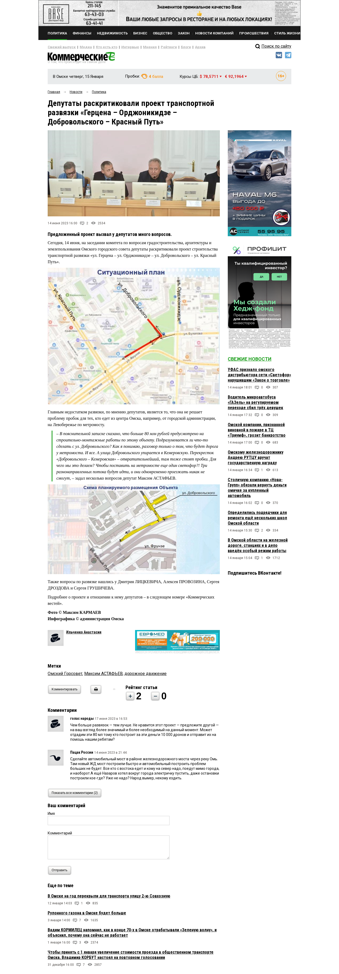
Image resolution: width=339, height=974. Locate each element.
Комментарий (60, 835)
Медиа (80, 47)
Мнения (136, 47)
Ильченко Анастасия (83, 634)
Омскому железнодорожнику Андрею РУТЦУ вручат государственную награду (255, 459)
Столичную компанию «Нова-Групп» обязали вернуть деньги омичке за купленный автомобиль (257, 489)
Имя (51, 816)
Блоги (168, 47)
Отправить (61, 872)
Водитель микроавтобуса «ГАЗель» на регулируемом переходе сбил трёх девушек (255, 404)
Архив (181, 47)
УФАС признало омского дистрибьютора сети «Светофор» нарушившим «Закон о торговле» (259, 377)
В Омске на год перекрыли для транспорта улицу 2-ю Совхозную (109, 898)
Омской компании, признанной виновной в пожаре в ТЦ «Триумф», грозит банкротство (257, 432)
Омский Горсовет (65, 675)
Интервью (119, 47)
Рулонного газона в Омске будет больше (87, 915)
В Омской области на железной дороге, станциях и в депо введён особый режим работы (258, 547)
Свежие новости (249, 361)
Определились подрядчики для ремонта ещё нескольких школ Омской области (257, 520)
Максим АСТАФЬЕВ (103, 675)
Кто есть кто (99, 47)
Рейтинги (153, 47)
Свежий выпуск (60, 47)
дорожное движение (145, 675)
